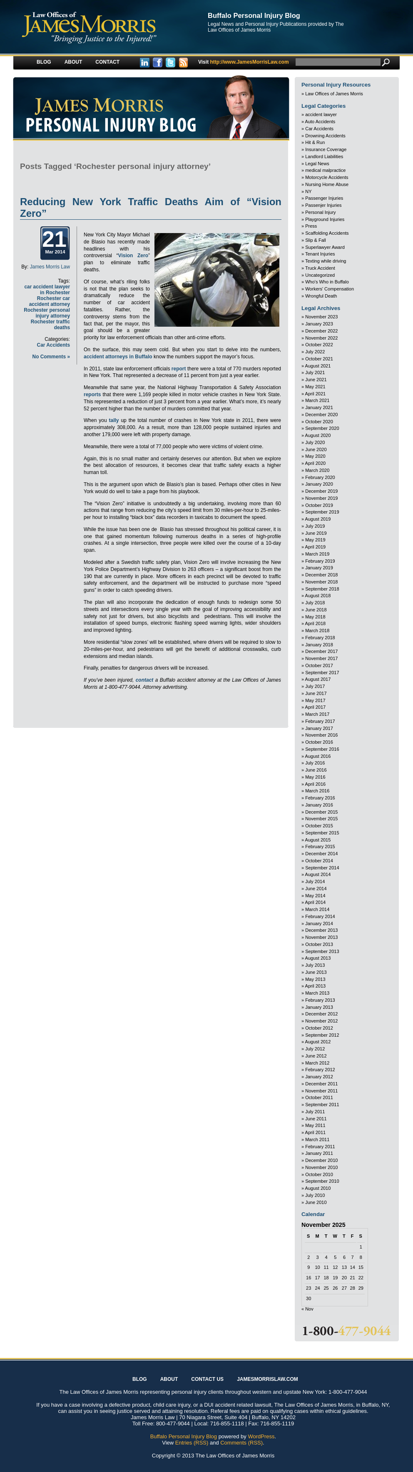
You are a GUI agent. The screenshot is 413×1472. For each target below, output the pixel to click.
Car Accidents (53, 345)
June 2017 (315, 693)
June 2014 (315, 888)
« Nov (307, 1308)
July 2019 (315, 526)
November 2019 (321, 498)
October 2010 (319, 1174)
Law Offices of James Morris (334, 93)
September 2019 (322, 511)
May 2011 (315, 1125)
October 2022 (319, 344)
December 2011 (321, 1083)
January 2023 (319, 323)
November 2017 (321, 658)
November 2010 (321, 1167)
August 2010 (318, 1188)
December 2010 (321, 1160)
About (73, 62)
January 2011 (319, 1153)
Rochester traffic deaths (50, 324)
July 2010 (315, 1195)
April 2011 (315, 1132)
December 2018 (321, 574)
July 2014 (315, 881)
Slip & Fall (315, 240)
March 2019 (317, 553)
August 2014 (318, 874)
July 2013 (315, 965)
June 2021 (315, 379)
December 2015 (321, 811)
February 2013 (320, 1000)
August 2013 (318, 958)
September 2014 (322, 867)
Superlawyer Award (325, 247)
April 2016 (315, 784)
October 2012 (319, 1027)
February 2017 (320, 721)
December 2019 (321, 491)
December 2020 (321, 414)
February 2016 (320, 797)
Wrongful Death (321, 295)
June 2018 (315, 609)
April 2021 (315, 393)
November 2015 (321, 818)
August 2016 (318, 756)
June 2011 (315, 1118)
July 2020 (315, 442)
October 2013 (319, 944)
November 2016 (321, 734)
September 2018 (322, 588)
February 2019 (320, 561)
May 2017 (315, 700)
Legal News (317, 163)
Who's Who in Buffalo (327, 281)
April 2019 (315, 546)
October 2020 (319, 421)
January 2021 (319, 407)
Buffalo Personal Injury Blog (254, 15)
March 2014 (317, 909)
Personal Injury (320, 212)
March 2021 (317, 400)
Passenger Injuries (324, 198)
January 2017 (319, 728)
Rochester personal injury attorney (47, 313)
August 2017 (318, 679)
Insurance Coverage (325, 149)
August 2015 (318, 839)
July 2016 (315, 762)
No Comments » (51, 357)
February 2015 (320, 846)
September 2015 (322, 832)
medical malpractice (325, 170)
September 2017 (322, 672)
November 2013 (321, 937)
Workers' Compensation (329, 288)
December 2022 (321, 330)
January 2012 (319, 1076)
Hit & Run (315, 142)
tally (114, 420)
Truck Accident (320, 268)
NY (308, 191)
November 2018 (321, 581)
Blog (44, 62)
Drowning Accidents (325, 135)
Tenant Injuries (320, 253)
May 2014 (315, 895)
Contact (107, 62)
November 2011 (321, 1090)
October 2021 (319, 358)
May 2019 (315, 539)
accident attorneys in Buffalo (119, 357)
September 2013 (322, 951)
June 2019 (315, 533)
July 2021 (315, 372)
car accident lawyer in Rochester (47, 289)
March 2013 (317, 992)
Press (311, 225)
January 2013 (319, 1007)
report (179, 369)
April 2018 (315, 623)
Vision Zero (133, 255)
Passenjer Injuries (323, 205)
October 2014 (319, 860)
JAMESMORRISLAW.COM (267, 1379)
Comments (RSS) (241, 1443)
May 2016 (315, 776)
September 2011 (322, 1104)
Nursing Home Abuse (326, 184)
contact (145, 680)
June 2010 (315, 1202)
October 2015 (319, 825)
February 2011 (320, 1146)
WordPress (261, 1436)
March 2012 (317, 1062)
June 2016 (315, 769)
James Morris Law (50, 267)
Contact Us (207, 1379)
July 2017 (315, 686)
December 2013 (321, 930)
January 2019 (319, 567)
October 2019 (319, 505)
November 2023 (321, 316)
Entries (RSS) (191, 1443)
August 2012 (318, 1041)
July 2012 (315, 1048)
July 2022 (315, 351)
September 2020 (322, 428)
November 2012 (321, 1020)
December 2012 (321, 1013)
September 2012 (322, 1035)
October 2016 (319, 742)
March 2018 (317, 630)
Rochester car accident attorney (49, 301)
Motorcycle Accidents (326, 177)
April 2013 (315, 985)
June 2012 (315, 1055)
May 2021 (315, 386)
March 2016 (317, 790)
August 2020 (318, 435)
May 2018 (315, 616)
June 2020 (315, 449)
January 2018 (319, 644)
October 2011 (319, 1097)
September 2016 (322, 749)
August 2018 (318, 595)
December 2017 (321, 651)
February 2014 (320, 916)
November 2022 (321, 337)
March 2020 (317, 470)
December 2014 (321, 853)
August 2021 (318, 365)
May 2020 (315, 456)
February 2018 (320, 637)
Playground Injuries (324, 219)
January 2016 (319, 804)
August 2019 (318, 518)
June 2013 (315, 972)
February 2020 (320, 477)
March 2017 (317, 714)
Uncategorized (320, 275)
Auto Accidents (320, 121)
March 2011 (317, 1139)
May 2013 (315, 979)
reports (92, 394)
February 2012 (320, 1069)
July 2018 (315, 602)
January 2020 (319, 484)
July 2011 (315, 1111)
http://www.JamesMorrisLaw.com (243, 62)
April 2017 (315, 707)
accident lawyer (321, 114)
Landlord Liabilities (324, 156)
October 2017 (319, 665)
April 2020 (315, 463)
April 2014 (315, 902)
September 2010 (322, 1181)
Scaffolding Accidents (326, 233)
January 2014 (319, 923)
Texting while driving (325, 260)
